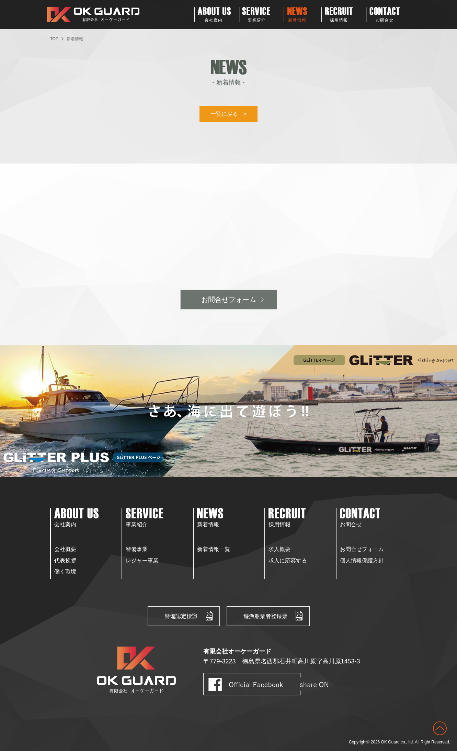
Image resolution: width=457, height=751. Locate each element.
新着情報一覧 (213, 549)
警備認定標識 (180, 616)
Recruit (343, 14)
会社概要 (65, 549)
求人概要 (279, 549)
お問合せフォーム (228, 299)
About (216, 14)
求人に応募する (288, 560)
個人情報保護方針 (362, 560)
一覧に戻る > (228, 114)
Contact (388, 14)
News (302, 14)
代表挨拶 (65, 560)
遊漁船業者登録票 (265, 616)
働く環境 (65, 571)
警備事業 (137, 549)
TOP (54, 38)
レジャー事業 (142, 560)
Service (261, 14)
